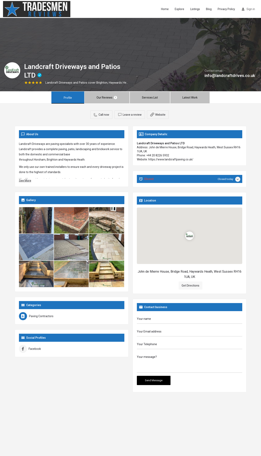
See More (25, 180)
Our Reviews (107, 97)
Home (165, 9)
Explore (179, 9)
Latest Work (190, 97)
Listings (195, 9)
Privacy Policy (226, 9)
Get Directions (75, 369)
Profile (68, 97)
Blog (209, 9)
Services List (150, 97)
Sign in (250, 9)
